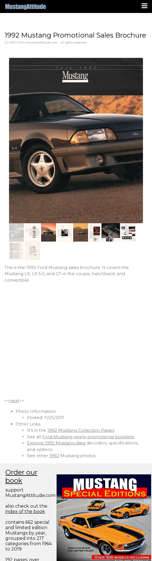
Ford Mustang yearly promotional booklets (88, 436)
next (14, 400)
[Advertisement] (53, 340)
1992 (54, 455)
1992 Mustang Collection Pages (80, 430)
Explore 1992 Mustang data (56, 443)
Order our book (21, 476)
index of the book (25, 511)
